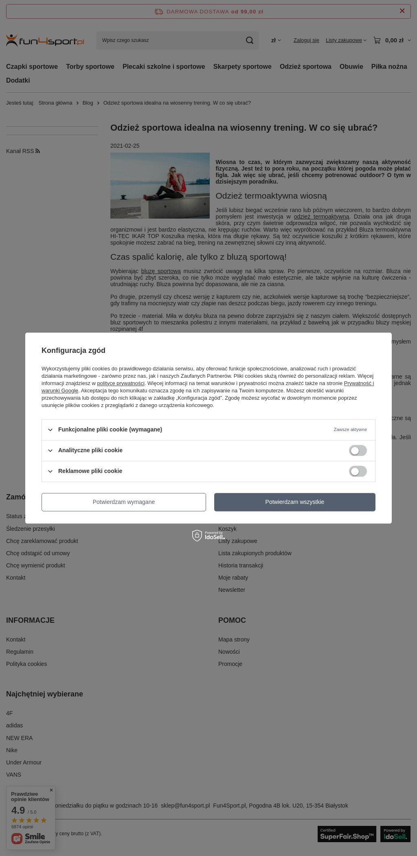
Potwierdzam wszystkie (295, 502)
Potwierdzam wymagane (124, 502)
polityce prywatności (121, 383)
